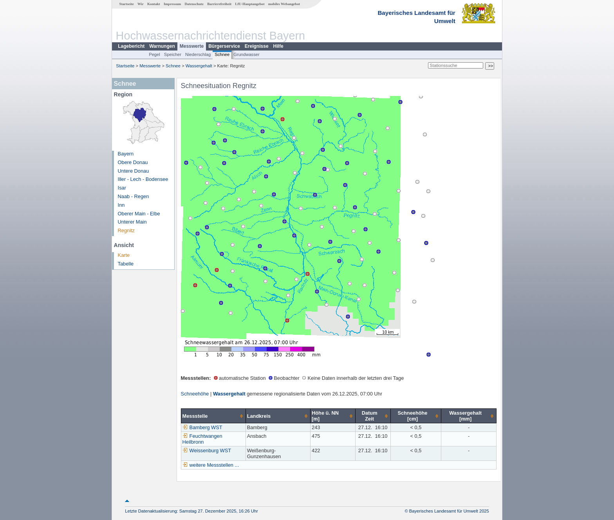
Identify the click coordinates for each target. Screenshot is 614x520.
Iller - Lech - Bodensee (143, 179)
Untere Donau (133, 171)
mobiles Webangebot (284, 4)
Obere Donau (133, 162)
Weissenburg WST (206, 450)
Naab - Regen (133, 196)
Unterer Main (132, 222)
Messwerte (192, 46)
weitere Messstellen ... (214, 465)
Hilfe (278, 46)
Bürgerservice (224, 46)
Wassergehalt (199, 65)
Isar (122, 188)
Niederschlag (198, 54)
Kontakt (153, 4)
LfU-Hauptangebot (249, 4)
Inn (121, 205)
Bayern (126, 154)
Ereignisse (257, 46)
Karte (124, 255)
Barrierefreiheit (219, 4)
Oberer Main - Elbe (139, 214)
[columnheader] (213, 416)
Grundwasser (246, 54)
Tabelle (126, 264)
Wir (140, 4)
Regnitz (126, 230)
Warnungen (162, 46)
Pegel (154, 54)
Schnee (222, 54)
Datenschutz (194, 4)
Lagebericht (131, 46)
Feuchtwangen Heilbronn (202, 439)
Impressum (172, 4)
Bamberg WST (202, 427)
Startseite (126, 4)
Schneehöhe (195, 394)
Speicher (172, 54)
